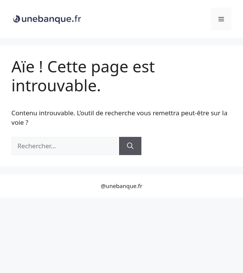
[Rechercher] (130, 146)
